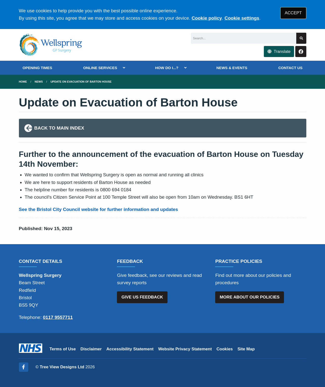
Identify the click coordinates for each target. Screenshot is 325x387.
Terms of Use (63, 349)
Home (23, 81)
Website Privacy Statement (185, 349)
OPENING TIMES (37, 68)
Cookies (224, 349)
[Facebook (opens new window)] (23, 367)
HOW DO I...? (167, 68)
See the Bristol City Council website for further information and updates (98, 209)
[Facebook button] (300, 51)
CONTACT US (290, 68)
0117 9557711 (58, 317)
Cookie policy (207, 18)
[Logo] (51, 45)
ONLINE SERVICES (100, 68)
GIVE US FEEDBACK (142, 297)
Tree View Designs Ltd (62, 367)
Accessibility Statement (130, 349)
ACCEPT (293, 13)
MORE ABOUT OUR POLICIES (250, 297)
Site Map (246, 349)
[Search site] (301, 38)
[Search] (243, 38)
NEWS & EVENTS (231, 68)
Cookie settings (242, 18)
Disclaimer (91, 349)
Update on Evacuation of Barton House (81, 81)
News (39, 81)
